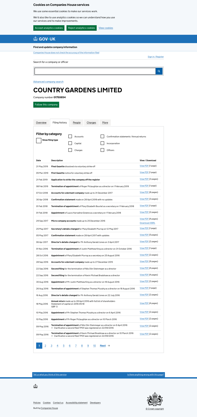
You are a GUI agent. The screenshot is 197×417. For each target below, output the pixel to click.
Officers (107, 150)
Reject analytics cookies (81, 27)
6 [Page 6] (70, 345)
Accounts (75, 137)
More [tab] (105, 122)
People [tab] (77, 122)
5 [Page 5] (63, 345)
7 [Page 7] (76, 345)
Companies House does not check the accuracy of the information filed (66, 52)
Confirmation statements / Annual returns (123, 137)
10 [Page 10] (94, 345)
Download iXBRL (147, 223)
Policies (37, 402)
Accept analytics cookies (49, 27)
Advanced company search (48, 81)
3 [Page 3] (51, 345)
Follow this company (46, 104)
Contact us (58, 402)
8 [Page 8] (82, 345)
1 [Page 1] (39, 345)
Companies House (49, 408)
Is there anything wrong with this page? (145, 374)
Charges (75, 150)
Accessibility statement (77, 402)
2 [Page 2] (45, 345)
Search (159, 71)
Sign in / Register (156, 56)
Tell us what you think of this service (49, 374)
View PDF (144, 165)
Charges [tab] (91, 122)
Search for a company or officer (50, 62)
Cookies (47, 402)
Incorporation (110, 144)
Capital (74, 144)
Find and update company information (55, 47)
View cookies (106, 28)
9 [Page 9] (88, 345)
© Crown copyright (155, 408)
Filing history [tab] (60, 122)
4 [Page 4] (57, 345)
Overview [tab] (41, 122)
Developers (95, 402)
